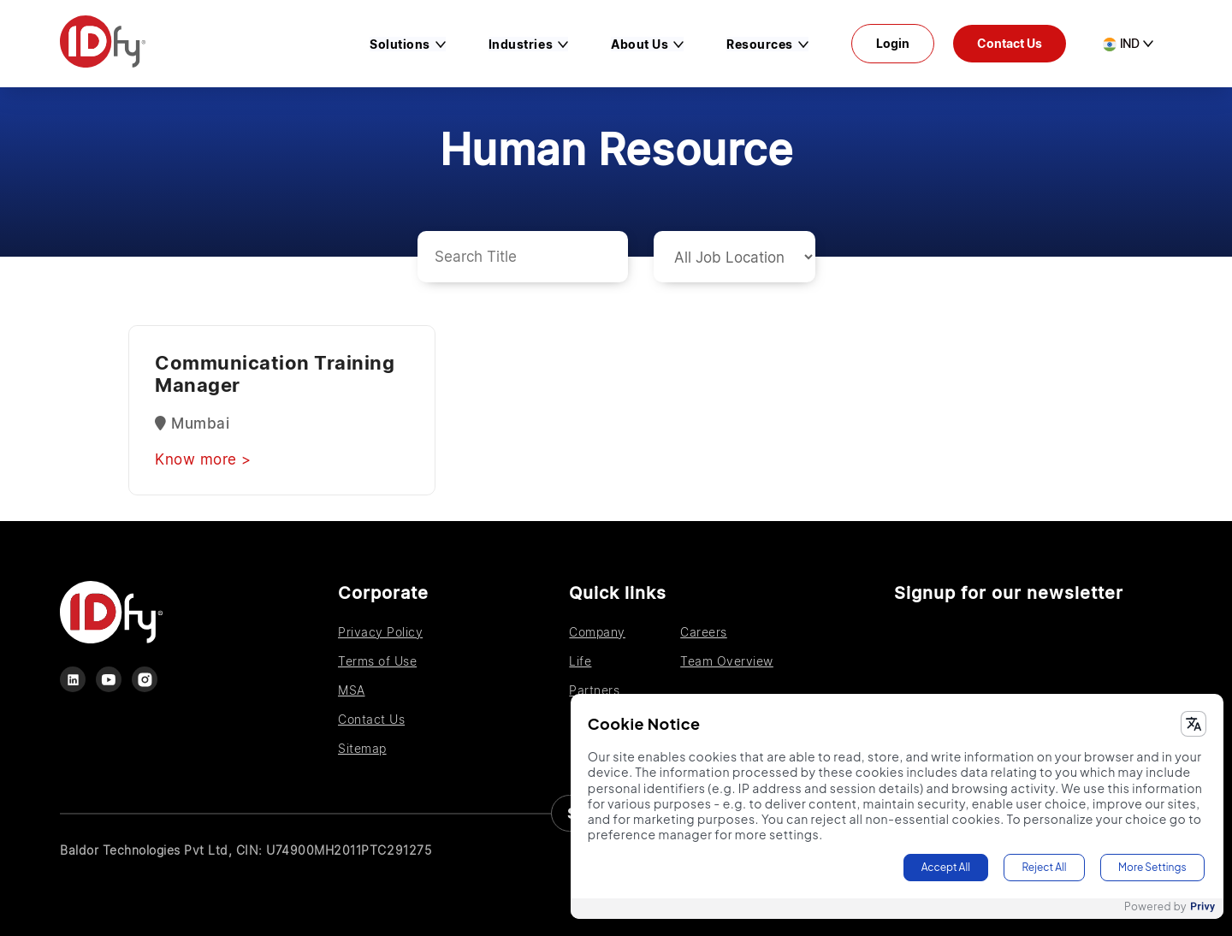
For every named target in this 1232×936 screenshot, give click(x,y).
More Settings (1152, 867)
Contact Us (1009, 43)
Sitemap (362, 748)
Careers (703, 632)
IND (1121, 43)
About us (639, 44)
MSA (351, 690)
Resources (759, 44)
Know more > (203, 459)
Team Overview (726, 661)
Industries (521, 44)
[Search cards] (523, 256)
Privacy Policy (380, 632)
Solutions (400, 44)
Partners (594, 690)
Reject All (1044, 867)
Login (892, 43)
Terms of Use (377, 661)
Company (597, 632)
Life (580, 661)
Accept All (945, 867)
